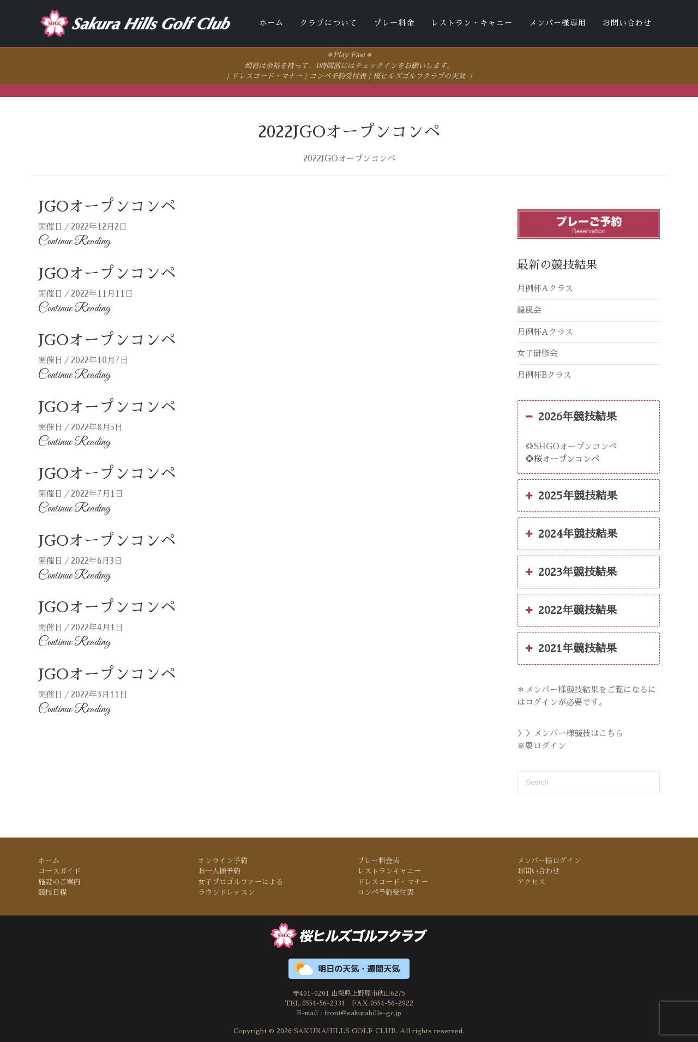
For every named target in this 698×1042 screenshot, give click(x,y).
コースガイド (59, 870)
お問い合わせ (627, 23)
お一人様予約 (219, 870)
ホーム (271, 23)
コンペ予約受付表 (337, 75)
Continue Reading (74, 241)
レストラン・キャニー (472, 23)
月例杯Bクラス (544, 374)
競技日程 (52, 891)
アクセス (531, 880)
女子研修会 (537, 352)
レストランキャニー (389, 870)
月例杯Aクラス (545, 288)
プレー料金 (394, 23)
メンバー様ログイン (549, 859)
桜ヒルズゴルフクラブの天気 (419, 75)
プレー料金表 (378, 859)
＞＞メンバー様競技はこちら (570, 732)
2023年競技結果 (571, 571)
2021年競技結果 (571, 647)
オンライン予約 (223, 859)
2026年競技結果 (571, 416)
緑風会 (529, 309)
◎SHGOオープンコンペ (571, 446)
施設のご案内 (59, 880)
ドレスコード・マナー (266, 75)
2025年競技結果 (571, 495)
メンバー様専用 (557, 23)
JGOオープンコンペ (107, 206)
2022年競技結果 (571, 609)
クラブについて (328, 23)
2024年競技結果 (571, 533)
